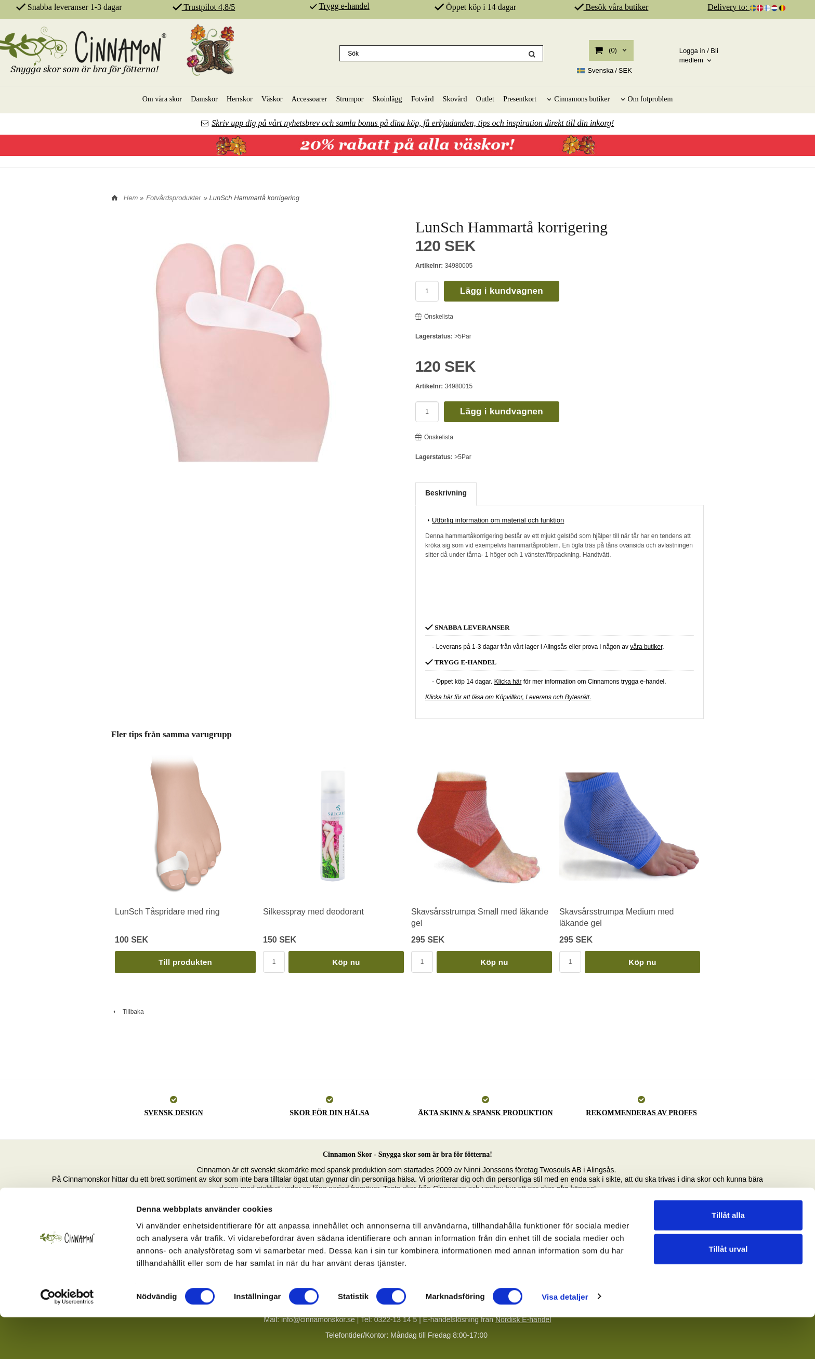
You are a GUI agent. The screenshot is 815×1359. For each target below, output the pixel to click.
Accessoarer (309, 99)
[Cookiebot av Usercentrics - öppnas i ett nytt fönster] (67, 1339)
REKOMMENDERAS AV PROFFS (641, 1113)
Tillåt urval (728, 1291)
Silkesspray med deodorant (313, 911)
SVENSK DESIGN (173, 1113)
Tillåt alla (728, 1256)
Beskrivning (446, 493)
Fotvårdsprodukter (173, 198)
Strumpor (350, 99)
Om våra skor (162, 99)
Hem (131, 198)
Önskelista (434, 316)
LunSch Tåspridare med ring (167, 911)
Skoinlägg (387, 99)
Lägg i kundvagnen (501, 291)
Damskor (204, 99)
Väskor (271, 99)
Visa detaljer (565, 1338)
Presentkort (519, 99)
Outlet (485, 99)
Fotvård (422, 99)
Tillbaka (127, 1011)
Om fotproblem (650, 99)
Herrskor (240, 99)
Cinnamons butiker (582, 99)
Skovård (455, 99)
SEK (604, 70)
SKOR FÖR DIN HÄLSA (330, 1113)
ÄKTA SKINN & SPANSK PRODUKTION (485, 1113)
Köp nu (346, 962)
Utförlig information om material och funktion (494, 520)
